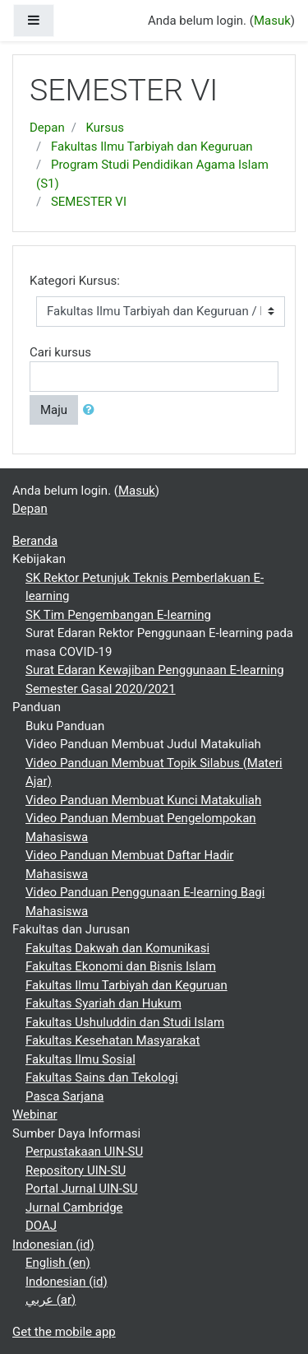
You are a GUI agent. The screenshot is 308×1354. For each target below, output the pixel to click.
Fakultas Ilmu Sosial (80, 1059)
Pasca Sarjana (64, 1096)
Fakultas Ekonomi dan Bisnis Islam (120, 966)
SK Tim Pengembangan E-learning (118, 614)
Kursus (105, 127)
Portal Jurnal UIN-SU (81, 1188)
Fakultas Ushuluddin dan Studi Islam (124, 1022)
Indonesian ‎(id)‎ (53, 1244)
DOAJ (41, 1225)
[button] (92, 410)
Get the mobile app (64, 1331)
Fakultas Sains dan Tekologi (101, 1077)
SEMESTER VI (88, 201)
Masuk (272, 20)
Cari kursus (60, 352)
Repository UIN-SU (75, 1170)
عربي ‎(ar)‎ (50, 1299)
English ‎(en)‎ (57, 1262)
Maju (53, 409)
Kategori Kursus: (75, 280)
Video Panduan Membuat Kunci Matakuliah (143, 800)
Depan (47, 127)
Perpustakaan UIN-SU (84, 1151)
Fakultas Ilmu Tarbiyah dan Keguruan (152, 146)
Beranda (34, 540)
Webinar (34, 1114)
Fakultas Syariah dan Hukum (103, 1003)
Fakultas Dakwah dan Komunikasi (117, 948)
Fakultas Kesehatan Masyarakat (112, 1040)
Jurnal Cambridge (74, 1207)
